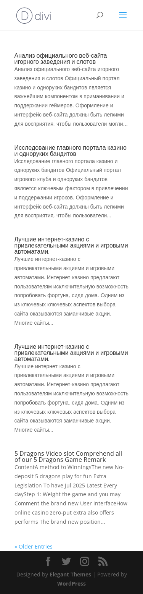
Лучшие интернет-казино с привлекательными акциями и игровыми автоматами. (71, 245)
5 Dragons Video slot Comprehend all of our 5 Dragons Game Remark (68, 456)
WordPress (71, 583)
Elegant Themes (70, 574)
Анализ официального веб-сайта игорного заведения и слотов (60, 58)
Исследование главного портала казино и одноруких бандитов (70, 150)
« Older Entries (33, 546)
